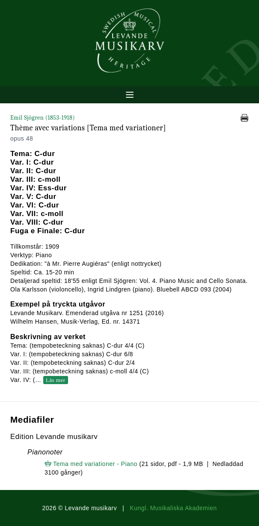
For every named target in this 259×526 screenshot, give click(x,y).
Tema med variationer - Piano (95, 463)
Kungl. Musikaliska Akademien (173, 508)
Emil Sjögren (42, 117)
